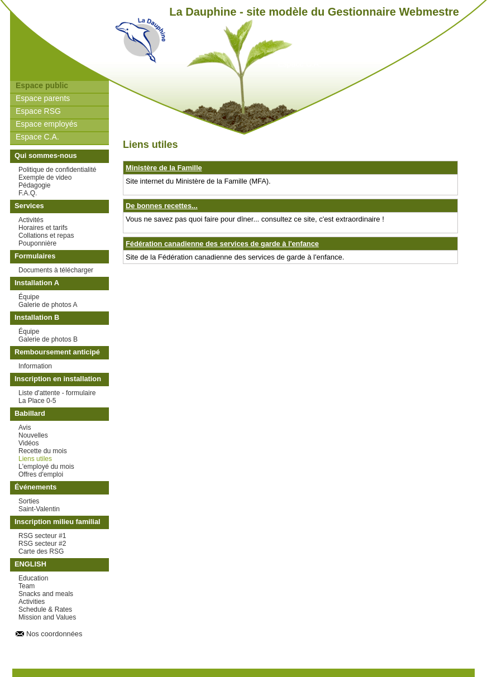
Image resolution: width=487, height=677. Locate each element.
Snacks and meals (45, 594)
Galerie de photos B (48, 339)
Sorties (28, 501)
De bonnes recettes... (162, 205)
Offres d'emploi (40, 474)
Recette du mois (42, 451)
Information (35, 366)
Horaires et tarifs (43, 228)
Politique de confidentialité (57, 170)
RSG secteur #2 (42, 544)
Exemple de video (44, 177)
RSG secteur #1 (42, 536)
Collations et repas (46, 235)
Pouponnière (37, 243)
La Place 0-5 (37, 401)
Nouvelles (33, 435)
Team (26, 586)
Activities (31, 602)
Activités (31, 220)
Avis (24, 427)
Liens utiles (35, 459)
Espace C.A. (37, 136)
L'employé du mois (46, 466)
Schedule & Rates (45, 609)
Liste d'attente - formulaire (57, 393)
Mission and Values (47, 617)
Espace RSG (38, 111)
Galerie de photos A (47, 305)
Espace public (42, 85)
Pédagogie (34, 185)
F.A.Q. (27, 193)
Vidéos (28, 443)
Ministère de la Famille (164, 168)
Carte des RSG (41, 551)
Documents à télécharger (55, 270)
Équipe (28, 297)
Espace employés (47, 123)
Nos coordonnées (54, 634)
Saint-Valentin (39, 509)
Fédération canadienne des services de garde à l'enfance (222, 243)
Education (33, 578)
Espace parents (43, 98)
